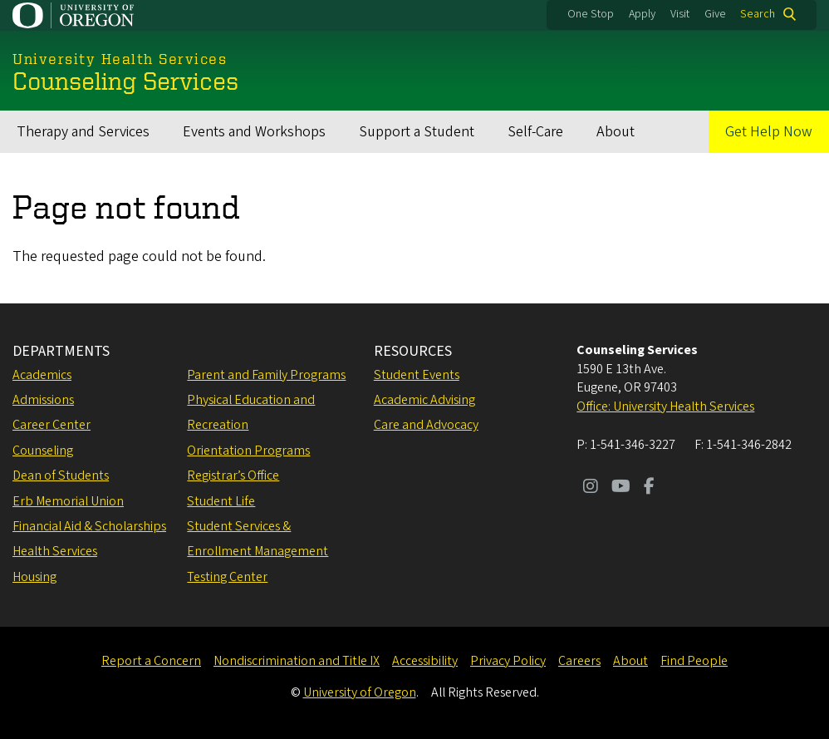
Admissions (43, 400)
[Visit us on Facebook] (649, 488)
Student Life (221, 501)
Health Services (54, 551)
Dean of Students (60, 475)
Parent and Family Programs (266, 375)
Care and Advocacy (426, 425)
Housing (34, 577)
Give (715, 14)
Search (757, 14)
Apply (642, 14)
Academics (41, 375)
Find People (694, 661)
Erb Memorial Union (68, 501)
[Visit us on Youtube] (621, 488)
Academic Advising (424, 400)
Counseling (42, 450)
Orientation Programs (248, 450)
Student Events (416, 375)
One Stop (590, 14)
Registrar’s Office (233, 475)
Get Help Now (768, 131)
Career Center (51, 425)
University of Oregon (359, 692)
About (615, 131)
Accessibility (425, 661)
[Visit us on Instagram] (590, 488)
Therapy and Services (83, 131)
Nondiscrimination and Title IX (296, 661)
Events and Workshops (254, 131)
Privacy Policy (508, 661)
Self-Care (535, 131)
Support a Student (416, 131)
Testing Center (227, 577)
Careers (579, 661)
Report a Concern (151, 661)
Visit (679, 14)
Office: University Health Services (665, 406)
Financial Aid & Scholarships (89, 526)
